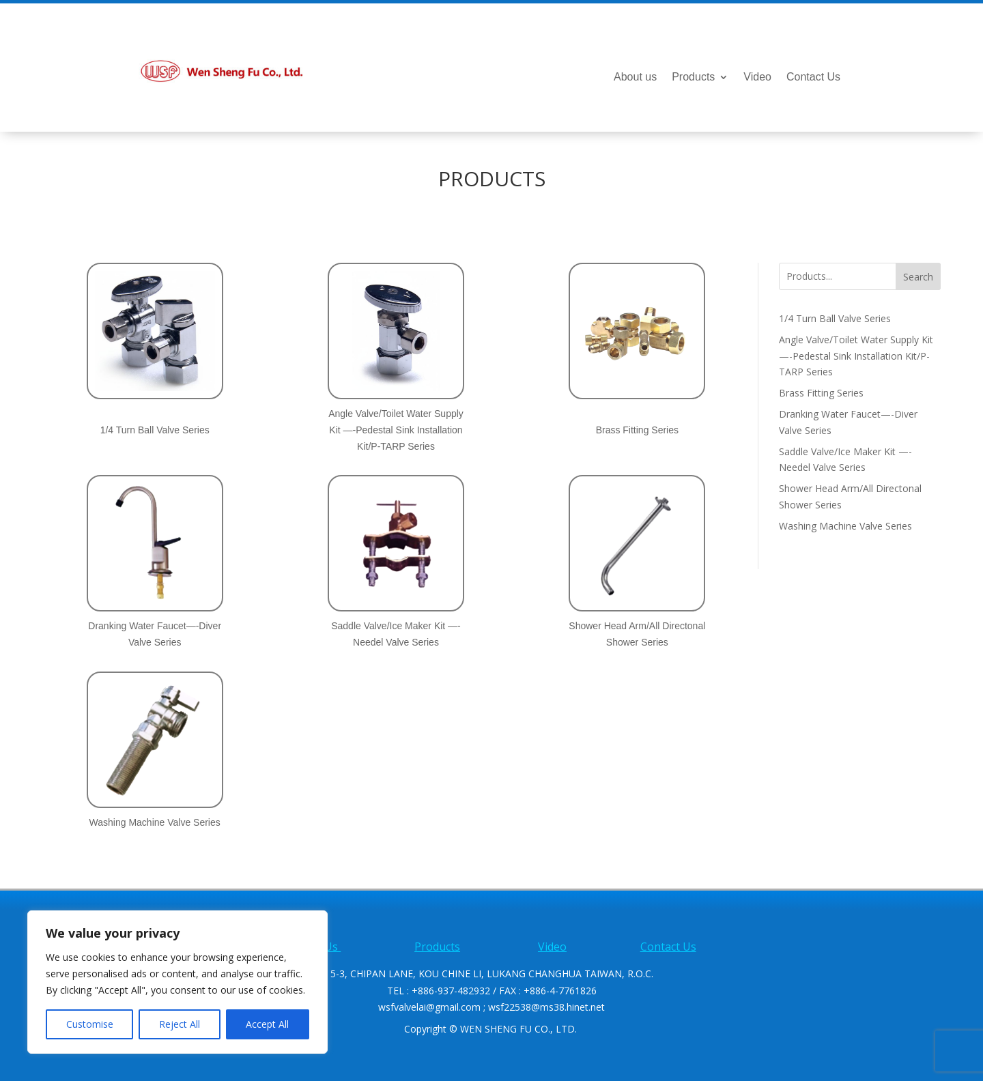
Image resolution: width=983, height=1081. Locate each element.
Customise (89, 1024)
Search (918, 276)
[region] (177, 982)
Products (693, 77)
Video (757, 77)
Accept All (267, 1024)
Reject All (179, 1024)
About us (635, 77)
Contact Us (813, 77)
